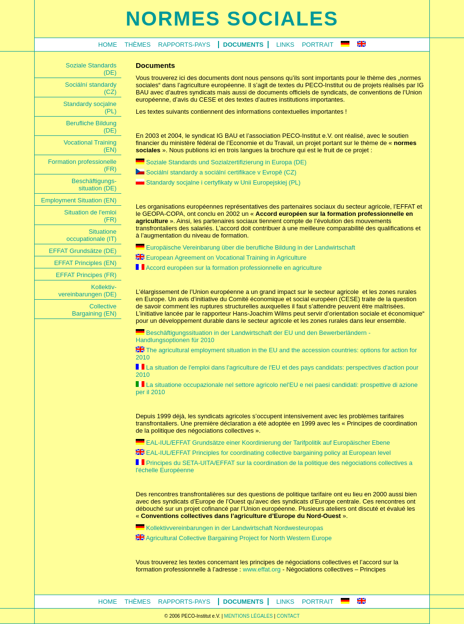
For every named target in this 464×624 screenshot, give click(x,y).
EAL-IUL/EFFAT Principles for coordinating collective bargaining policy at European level (263, 452)
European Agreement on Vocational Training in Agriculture (221, 257)
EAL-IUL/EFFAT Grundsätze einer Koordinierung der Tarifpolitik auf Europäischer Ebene (263, 442)
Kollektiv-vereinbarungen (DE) (87, 290)
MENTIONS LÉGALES (248, 616)
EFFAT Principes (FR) (86, 275)
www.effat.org (262, 569)
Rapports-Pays (184, 44)
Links (285, 44)
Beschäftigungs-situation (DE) (94, 184)
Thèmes (138, 44)
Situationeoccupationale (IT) (91, 235)
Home (107, 44)
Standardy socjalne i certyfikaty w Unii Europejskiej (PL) (218, 182)
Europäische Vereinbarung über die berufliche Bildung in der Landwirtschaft (245, 247)
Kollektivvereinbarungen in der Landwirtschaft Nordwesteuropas (229, 527)
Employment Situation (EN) (78, 200)
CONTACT (288, 616)
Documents (243, 44)
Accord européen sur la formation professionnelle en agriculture (229, 267)
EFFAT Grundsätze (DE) (82, 250)
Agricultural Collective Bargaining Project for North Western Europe (234, 538)
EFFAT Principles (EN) (85, 262)
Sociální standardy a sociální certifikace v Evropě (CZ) (216, 172)
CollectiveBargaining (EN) (94, 310)
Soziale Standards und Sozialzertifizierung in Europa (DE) (221, 162)
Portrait (318, 44)
